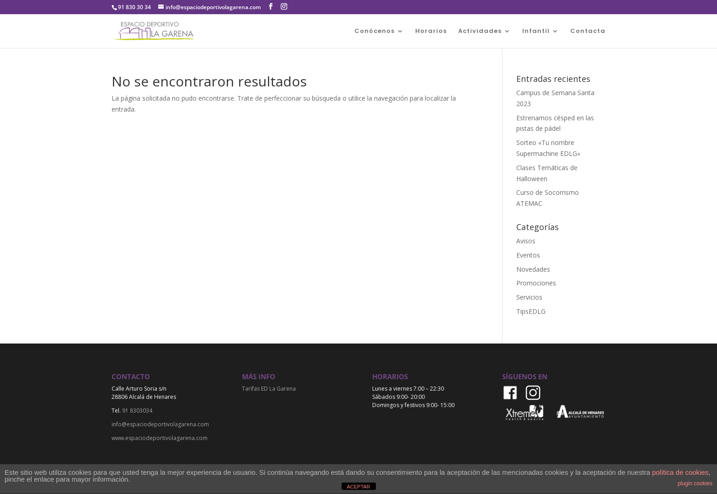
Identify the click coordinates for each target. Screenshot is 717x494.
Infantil (536, 31)
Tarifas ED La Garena (269, 388)
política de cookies (680, 472)
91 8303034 (137, 410)
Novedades (533, 269)
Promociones (536, 283)
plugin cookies (695, 483)
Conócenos (374, 31)
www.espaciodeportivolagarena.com (160, 438)
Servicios (529, 297)
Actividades (480, 31)
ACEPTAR (358, 486)
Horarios (431, 31)
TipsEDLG (531, 311)
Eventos (528, 255)
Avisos (525, 240)
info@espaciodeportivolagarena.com (160, 424)
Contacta (587, 31)
